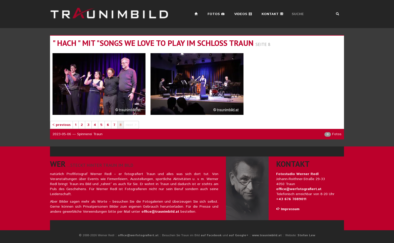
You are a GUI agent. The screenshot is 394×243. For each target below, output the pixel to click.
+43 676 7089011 (291, 199)
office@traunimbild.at (160, 211)
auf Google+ (239, 235)
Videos (243, 14)
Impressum (288, 209)
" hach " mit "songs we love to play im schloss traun (153, 43)
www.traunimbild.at (267, 235)
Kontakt (272, 14)
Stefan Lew (306, 235)
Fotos (216, 14)
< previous (61, 124)
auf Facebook (211, 235)
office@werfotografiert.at (298, 189)
